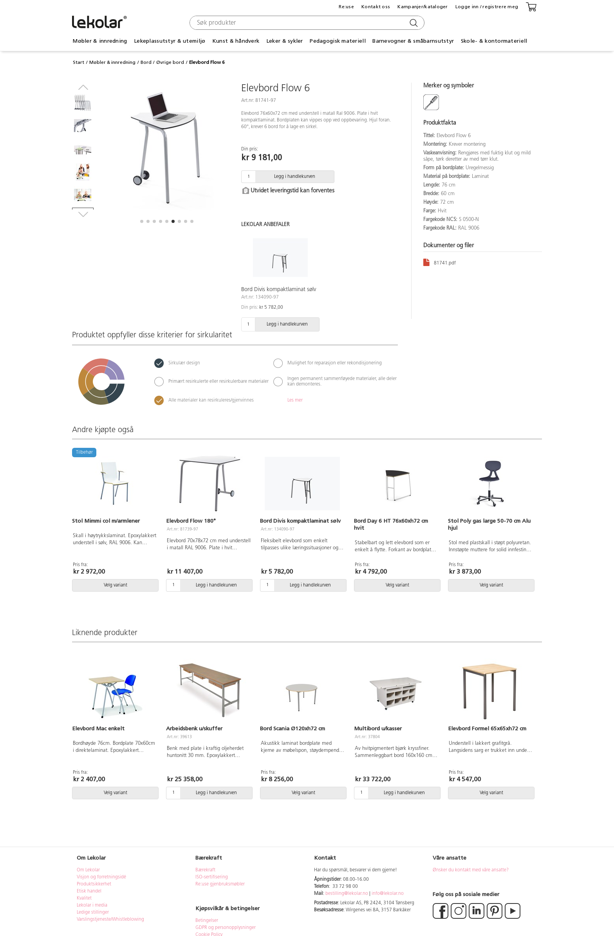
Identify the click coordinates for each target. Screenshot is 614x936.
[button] (141, 221)
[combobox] (306, 22)
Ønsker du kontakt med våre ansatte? (471, 870)
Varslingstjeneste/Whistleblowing (110, 919)
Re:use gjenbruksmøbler (220, 884)
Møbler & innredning (99, 41)
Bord (146, 62)
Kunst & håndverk (235, 41)
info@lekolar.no (388, 893)
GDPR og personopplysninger (225, 927)
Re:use (346, 6)
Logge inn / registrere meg (486, 6)
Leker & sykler (284, 41)
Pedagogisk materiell (338, 41)
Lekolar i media (92, 905)
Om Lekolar (88, 870)
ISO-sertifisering (211, 877)
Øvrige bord (170, 62)
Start (78, 62)
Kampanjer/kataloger (422, 6)
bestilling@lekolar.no (346, 893)
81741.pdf (439, 262)
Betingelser (207, 920)
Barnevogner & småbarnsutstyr (413, 41)
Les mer (295, 400)
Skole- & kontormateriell (494, 41)
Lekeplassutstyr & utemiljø (169, 41)
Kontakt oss (375, 6)
